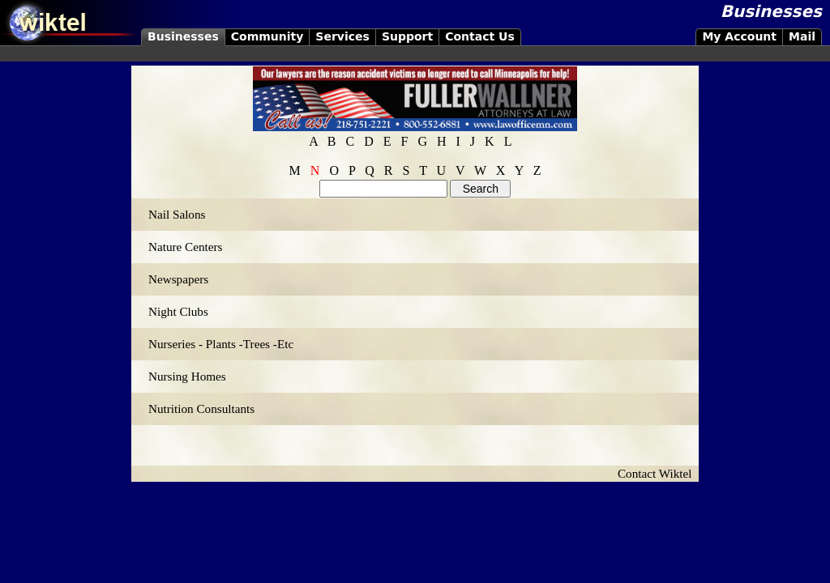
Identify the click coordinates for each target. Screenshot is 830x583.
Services (342, 36)
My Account (739, 36)
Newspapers (178, 279)
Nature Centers (185, 246)
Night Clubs (178, 311)
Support (407, 36)
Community (267, 36)
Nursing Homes (187, 376)
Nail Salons (176, 214)
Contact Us (480, 36)
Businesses (183, 36)
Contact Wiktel (658, 473)
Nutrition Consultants (201, 408)
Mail (802, 36)
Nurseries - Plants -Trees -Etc (220, 344)
